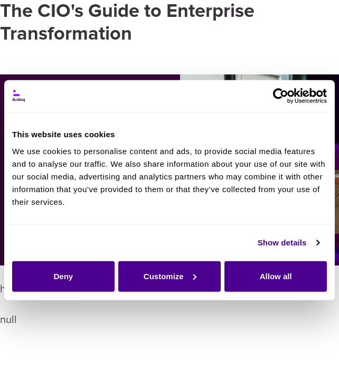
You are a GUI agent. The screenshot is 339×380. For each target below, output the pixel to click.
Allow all (276, 275)
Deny (63, 275)
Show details (282, 242)
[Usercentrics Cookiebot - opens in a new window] (280, 96)
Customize (170, 275)
